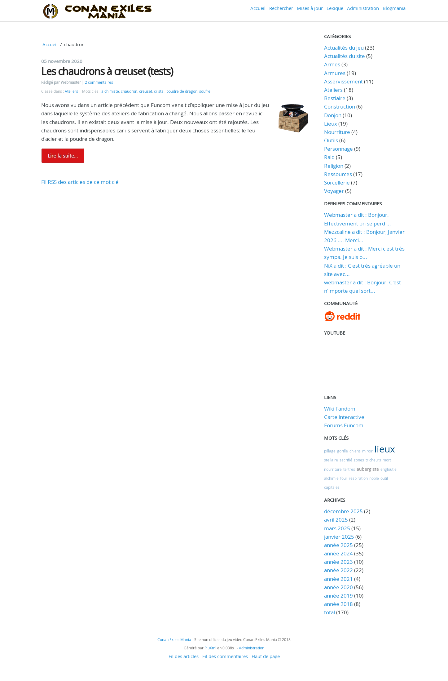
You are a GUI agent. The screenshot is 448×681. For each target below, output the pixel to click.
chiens (355, 450)
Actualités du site (344, 56)
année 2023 (338, 561)
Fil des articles (184, 656)
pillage (330, 450)
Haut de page (266, 656)
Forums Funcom (343, 425)
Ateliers (71, 91)
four (343, 478)
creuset (145, 91)
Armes (332, 64)
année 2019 (338, 595)
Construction (339, 106)
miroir (367, 450)
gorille (342, 450)
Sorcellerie (337, 182)
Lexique (335, 8)
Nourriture (337, 132)
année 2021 (338, 578)
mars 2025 (337, 528)
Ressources (338, 174)
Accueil (258, 8)
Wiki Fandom (339, 408)
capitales (332, 487)
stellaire (331, 459)
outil (384, 478)
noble (374, 478)
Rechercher (281, 8)
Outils (331, 140)
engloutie (388, 469)
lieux (384, 449)
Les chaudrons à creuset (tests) (107, 71)
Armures (334, 73)
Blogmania (394, 8)
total (330, 612)
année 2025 (338, 545)
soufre (204, 91)
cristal (159, 91)
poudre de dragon (181, 91)
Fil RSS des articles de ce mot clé (80, 181)
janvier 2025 (339, 536)
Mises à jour (310, 8)
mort (387, 459)
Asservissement (343, 81)
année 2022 (338, 570)
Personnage (338, 148)
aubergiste (368, 469)
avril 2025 (336, 519)
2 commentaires (99, 82)
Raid (329, 157)
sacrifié (346, 459)
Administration (363, 8)
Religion (333, 165)
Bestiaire (334, 98)
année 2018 (338, 604)
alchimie (331, 478)
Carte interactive (344, 417)
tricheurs (373, 459)
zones (359, 459)
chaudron (129, 91)
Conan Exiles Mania (174, 639)
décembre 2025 (343, 511)
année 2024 (338, 553)
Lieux (330, 123)
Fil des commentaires (225, 656)
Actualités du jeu (344, 47)
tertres (349, 469)
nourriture (333, 469)
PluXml (210, 647)
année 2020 (338, 587)
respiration (358, 478)
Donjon (332, 115)
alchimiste (110, 91)
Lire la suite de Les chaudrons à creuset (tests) (63, 155)
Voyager (334, 190)
